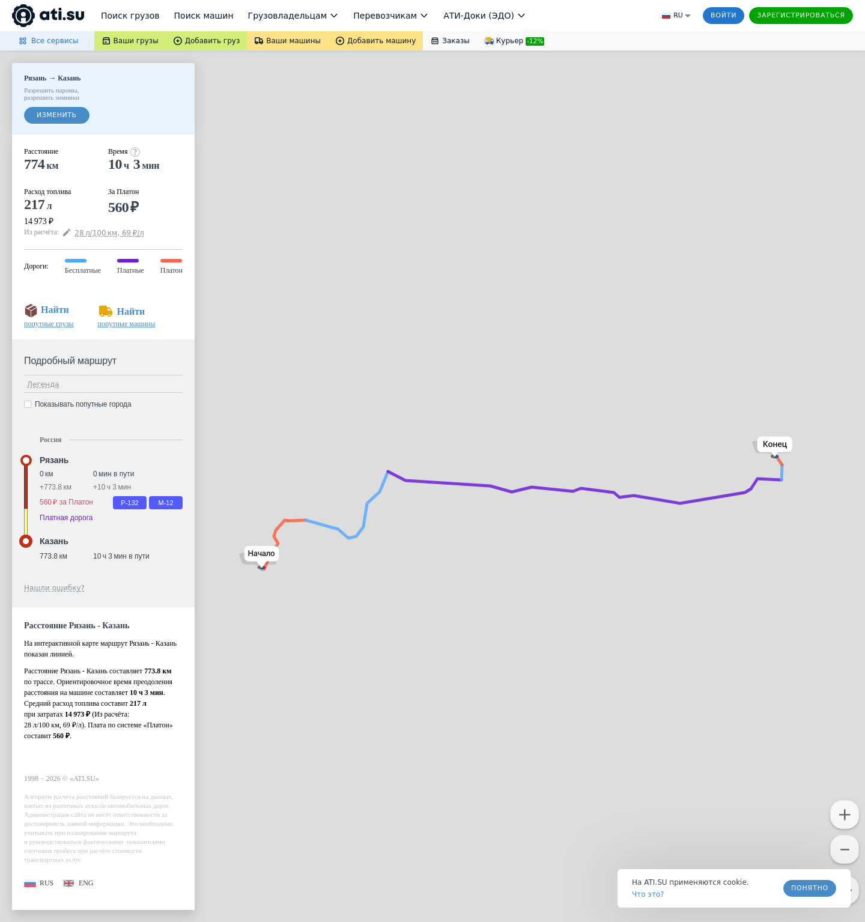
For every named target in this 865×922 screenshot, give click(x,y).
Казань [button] (54, 541)
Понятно (809, 888)
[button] (259, 558)
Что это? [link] (648, 894)
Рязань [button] (54, 460)
